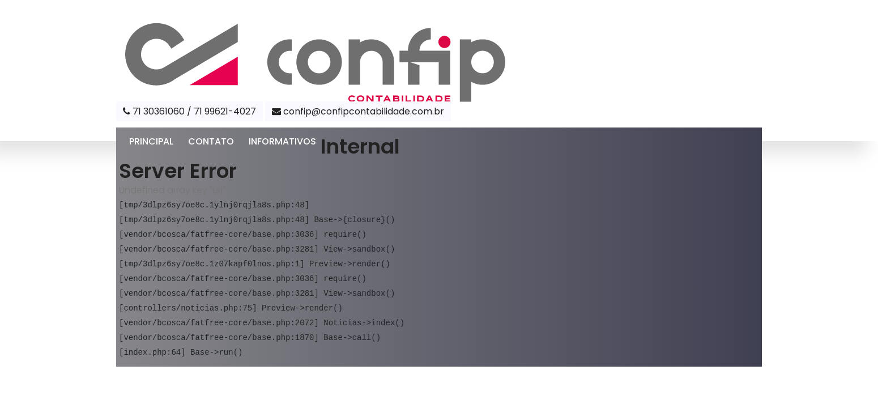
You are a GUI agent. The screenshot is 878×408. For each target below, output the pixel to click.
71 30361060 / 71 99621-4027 (189, 111)
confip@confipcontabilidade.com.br (358, 111)
